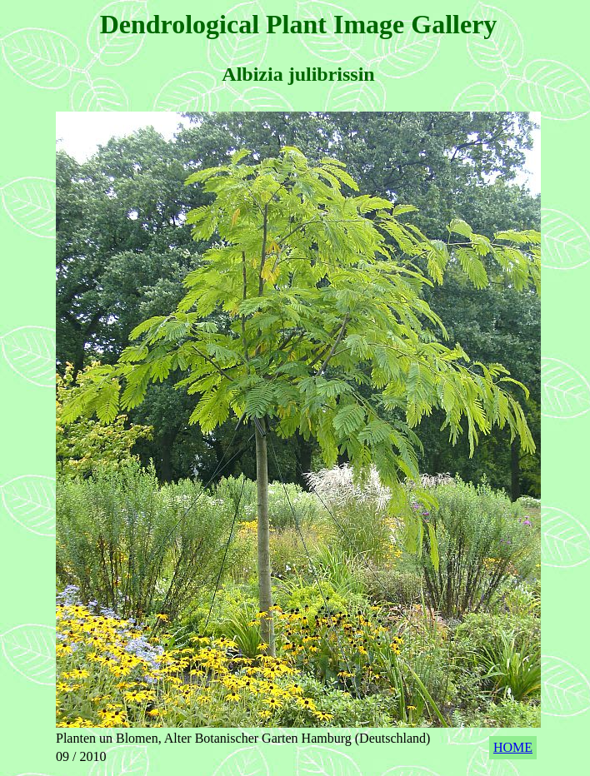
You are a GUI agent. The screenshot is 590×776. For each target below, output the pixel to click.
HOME (512, 747)
